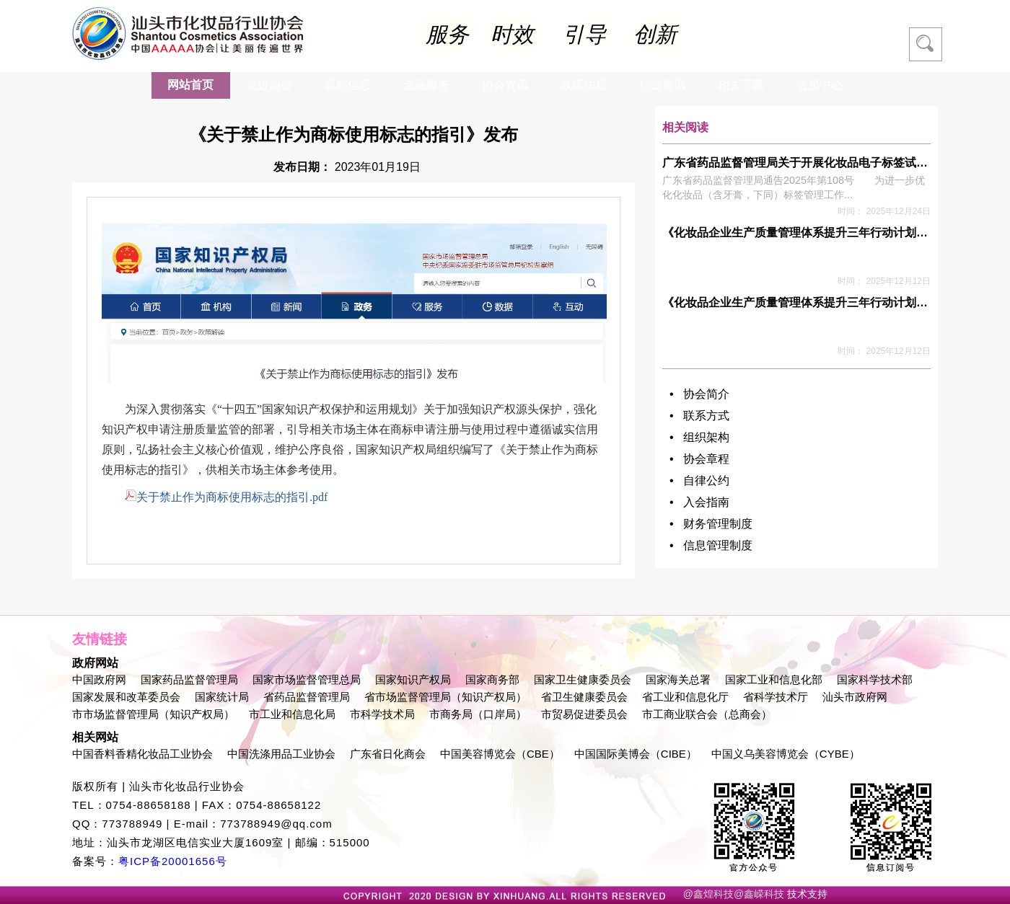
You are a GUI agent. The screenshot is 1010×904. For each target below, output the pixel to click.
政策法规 (584, 85)
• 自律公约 (699, 480)
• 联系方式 (699, 415)
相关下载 (741, 85)
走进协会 (269, 85)
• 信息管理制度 (710, 545)
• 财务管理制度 (710, 524)
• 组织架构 (699, 437)
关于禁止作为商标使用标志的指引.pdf (226, 497)
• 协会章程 (699, 459)
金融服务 (426, 85)
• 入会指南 (699, 502)
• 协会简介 (699, 394)
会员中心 (819, 85)
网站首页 (190, 85)
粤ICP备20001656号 (172, 861)
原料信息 (348, 85)
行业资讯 (662, 85)
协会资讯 (505, 85)
